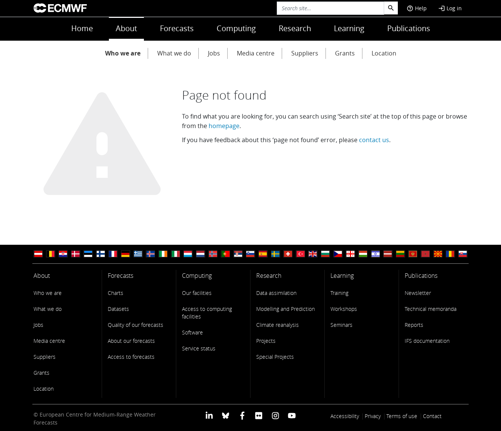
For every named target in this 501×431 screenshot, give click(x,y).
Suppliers (304, 53)
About (126, 28)
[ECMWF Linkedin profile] (209, 415)
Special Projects (275, 356)
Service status (198, 348)
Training (339, 292)
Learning (349, 28)
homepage (224, 126)
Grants (345, 53)
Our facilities (197, 292)
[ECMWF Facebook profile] (242, 415)
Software (192, 332)
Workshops (343, 308)
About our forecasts (131, 340)
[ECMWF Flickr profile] (258, 415)
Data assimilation (276, 292)
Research (295, 28)
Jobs (214, 53)
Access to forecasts (131, 356)
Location (384, 53)
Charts (115, 292)
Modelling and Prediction (285, 308)
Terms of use (401, 416)
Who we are (122, 53)
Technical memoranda (430, 308)
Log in (450, 8)
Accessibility (344, 416)
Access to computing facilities (207, 312)
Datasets (118, 308)
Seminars (341, 324)
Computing (236, 28)
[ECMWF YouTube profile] (292, 415)
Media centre (255, 53)
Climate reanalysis (277, 324)
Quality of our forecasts (135, 324)
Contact (432, 416)
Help (417, 8)
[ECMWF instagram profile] (275, 415)
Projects (266, 340)
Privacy (373, 416)
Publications (408, 28)
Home (82, 28)
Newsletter (418, 292)
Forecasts (177, 28)
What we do (174, 53)
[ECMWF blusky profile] (225, 415)
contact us (374, 140)
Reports (414, 324)
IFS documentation (427, 340)
